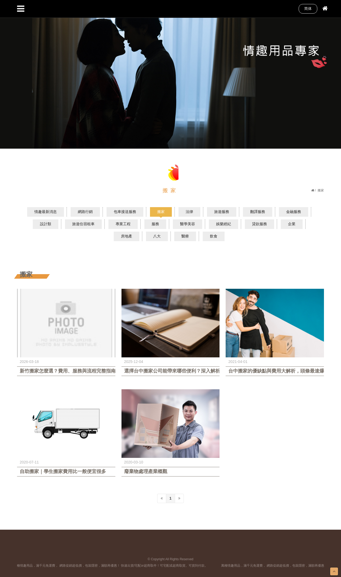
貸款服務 (259, 224)
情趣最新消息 (45, 212)
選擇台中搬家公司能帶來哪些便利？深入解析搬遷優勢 (170, 371)
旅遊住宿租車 (83, 224)
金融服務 (293, 212)
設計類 (45, 224)
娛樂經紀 (223, 224)
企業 (291, 224)
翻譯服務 (257, 212)
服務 (155, 224)
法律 (189, 212)
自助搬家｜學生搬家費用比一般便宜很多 (63, 471)
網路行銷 (85, 212)
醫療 (185, 236)
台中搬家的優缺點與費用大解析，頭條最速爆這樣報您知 (274, 371)
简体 (308, 8)
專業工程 (123, 224)
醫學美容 (187, 224)
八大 (157, 236)
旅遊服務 (221, 212)
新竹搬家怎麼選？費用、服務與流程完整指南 (66, 371)
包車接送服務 (125, 212)
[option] (170, 74)
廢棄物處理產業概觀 (145, 471)
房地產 (126, 236)
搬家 (161, 212)
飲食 (213, 236)
